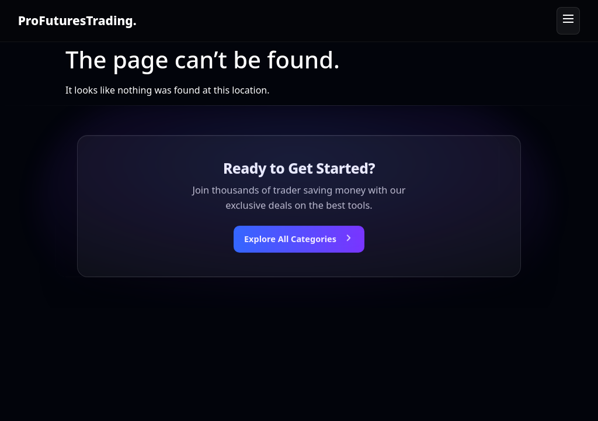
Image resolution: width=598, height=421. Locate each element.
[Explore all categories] (299, 239)
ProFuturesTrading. (77, 20)
